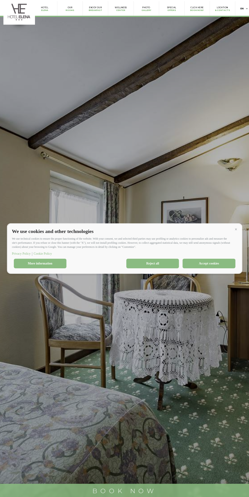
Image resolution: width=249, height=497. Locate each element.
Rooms (70, 8)
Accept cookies (209, 263)
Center (121, 8)
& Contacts (222, 8)
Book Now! (197, 8)
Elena (44, 8)
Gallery (146, 8)
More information (40, 263)
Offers (171, 8)
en (242, 8)
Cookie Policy (43, 253)
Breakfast (95, 8)
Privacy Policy (21, 253)
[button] (236, 229)
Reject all (152, 263)
